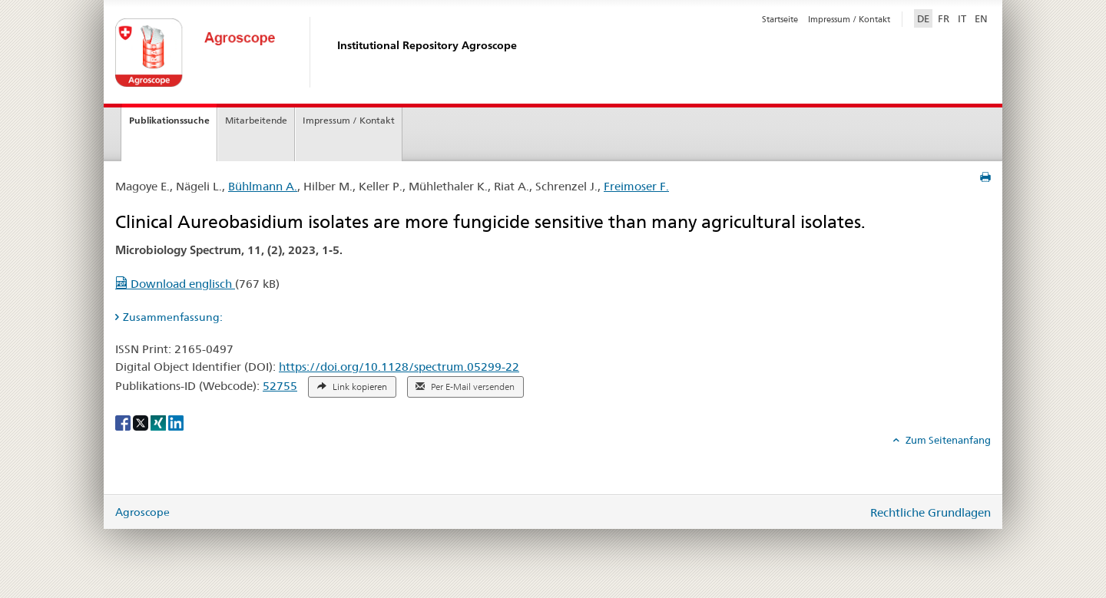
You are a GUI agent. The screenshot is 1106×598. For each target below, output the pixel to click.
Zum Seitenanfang (947, 440)
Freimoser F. (636, 186)
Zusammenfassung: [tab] (173, 317)
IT (962, 18)
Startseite (780, 19)
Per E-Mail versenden (465, 387)
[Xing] (159, 422)
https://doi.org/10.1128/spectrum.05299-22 (399, 366)
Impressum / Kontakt (849, 19)
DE (924, 18)
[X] (142, 422)
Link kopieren (352, 387)
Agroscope (142, 512)
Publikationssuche (169, 120)
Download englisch (175, 283)
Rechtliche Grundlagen (930, 512)
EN (981, 18)
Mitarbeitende (256, 120)
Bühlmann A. (262, 186)
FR (943, 18)
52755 (280, 385)
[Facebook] (124, 422)
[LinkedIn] (176, 422)
